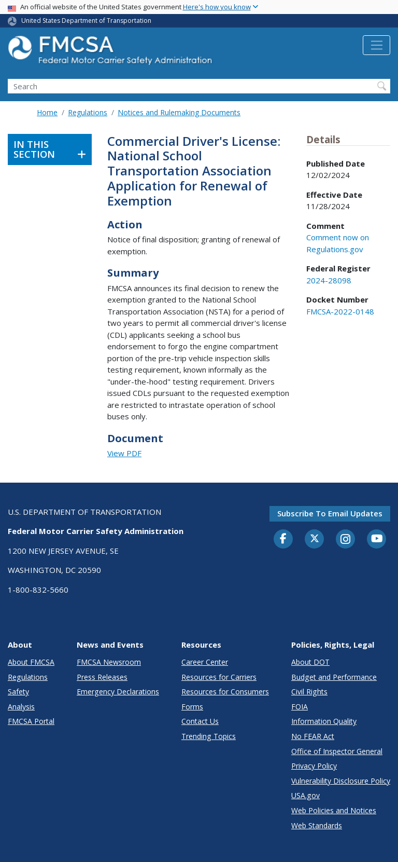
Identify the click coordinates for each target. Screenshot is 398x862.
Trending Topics (208, 736)
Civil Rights (309, 691)
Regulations (87, 112)
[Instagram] (346, 540)
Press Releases (102, 677)
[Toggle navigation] (376, 45)
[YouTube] (377, 539)
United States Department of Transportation (86, 20)
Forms (192, 707)
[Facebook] (283, 539)
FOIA (299, 707)
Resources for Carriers (219, 677)
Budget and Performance (334, 677)
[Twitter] (314, 538)
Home (47, 112)
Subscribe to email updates (329, 513)
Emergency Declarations (118, 691)
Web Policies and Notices (333, 810)
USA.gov (305, 795)
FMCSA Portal (31, 721)
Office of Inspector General (336, 751)
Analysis (21, 707)
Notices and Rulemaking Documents (179, 112)
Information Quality (324, 721)
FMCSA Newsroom (109, 662)
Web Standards (316, 825)
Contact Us (200, 721)
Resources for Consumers (225, 691)
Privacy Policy (314, 766)
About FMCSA (31, 662)
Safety (18, 691)
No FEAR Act (312, 736)
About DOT (310, 662)
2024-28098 (328, 280)
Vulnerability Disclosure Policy (340, 781)
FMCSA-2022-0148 (340, 311)
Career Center (204, 662)
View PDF (124, 453)
